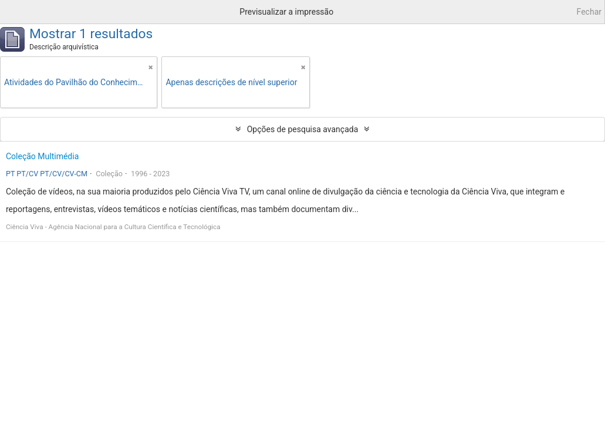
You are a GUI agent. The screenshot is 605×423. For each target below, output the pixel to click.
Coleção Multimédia (42, 156)
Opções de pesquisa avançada (303, 129)
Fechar (589, 11)
